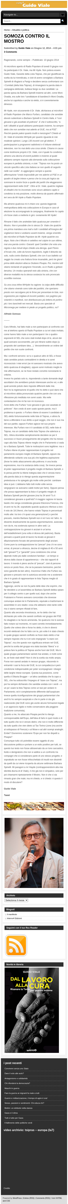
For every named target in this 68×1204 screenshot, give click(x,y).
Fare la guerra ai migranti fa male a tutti (22, 1093)
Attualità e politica (20, 30)
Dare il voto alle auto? (14, 1073)
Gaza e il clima (11, 1113)
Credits (7, 1188)
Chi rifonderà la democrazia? (17, 1083)
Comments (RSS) (43, 1198)
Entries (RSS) (28, 1198)
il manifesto (12, 914)
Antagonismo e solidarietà (16, 1078)
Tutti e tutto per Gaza (14, 1118)
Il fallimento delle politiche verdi (18, 1123)
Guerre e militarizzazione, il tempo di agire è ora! (26, 1098)
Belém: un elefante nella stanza (18, 1108)
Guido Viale (24, 48)
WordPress (17, 1198)
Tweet (7, 795)
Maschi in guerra (12, 1088)
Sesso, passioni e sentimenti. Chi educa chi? (24, 1103)
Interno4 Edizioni (14, 918)
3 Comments (10, 52)
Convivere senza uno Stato (16, 1068)
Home (7, 30)
